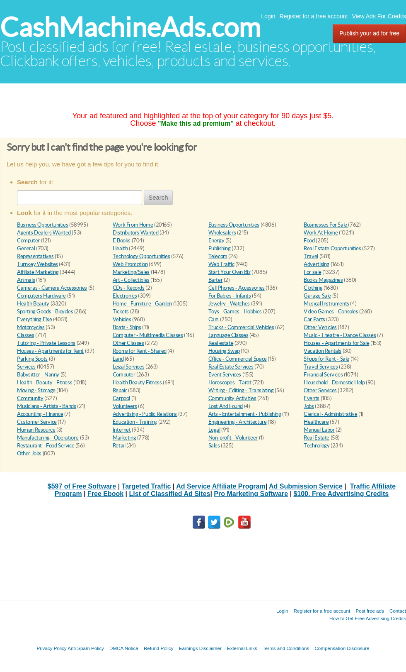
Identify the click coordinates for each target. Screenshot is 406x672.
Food (309, 240)
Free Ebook (105, 493)
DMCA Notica (123, 648)
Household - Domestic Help (334, 382)
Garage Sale (317, 296)
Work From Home (133, 225)
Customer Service (37, 422)
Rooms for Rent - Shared (140, 351)
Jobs (309, 406)
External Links (242, 648)
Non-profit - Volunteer (233, 438)
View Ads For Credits (379, 16)
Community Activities (232, 398)
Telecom (217, 256)
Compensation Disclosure (341, 648)
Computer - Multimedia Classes (148, 335)
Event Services (225, 374)
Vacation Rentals (322, 351)
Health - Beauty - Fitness (44, 382)
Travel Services (321, 367)
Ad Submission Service (306, 486)
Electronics (125, 296)
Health (120, 248)
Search (158, 197)
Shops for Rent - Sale (326, 359)
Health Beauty (33, 304)
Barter (215, 280)
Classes (25, 335)
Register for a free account (314, 16)
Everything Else (34, 319)
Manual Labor (319, 430)
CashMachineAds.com (130, 27)
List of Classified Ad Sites (169, 493)
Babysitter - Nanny (38, 374)
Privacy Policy (51, 648)
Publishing (219, 248)
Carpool (121, 398)
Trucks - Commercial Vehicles (241, 327)
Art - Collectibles (131, 280)
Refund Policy (159, 648)
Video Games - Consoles (331, 311)
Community (30, 398)
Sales (214, 445)
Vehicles (122, 319)
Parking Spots (32, 359)
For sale (312, 272)
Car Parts (314, 319)
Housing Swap (224, 351)
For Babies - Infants (229, 296)
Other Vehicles (320, 327)
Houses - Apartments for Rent (50, 351)
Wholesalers (222, 233)
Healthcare (316, 422)
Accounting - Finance (40, 414)
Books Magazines (323, 280)
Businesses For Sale (326, 225)
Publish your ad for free (369, 33)
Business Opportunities (42, 225)
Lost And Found (225, 406)
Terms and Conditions (286, 648)
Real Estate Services (231, 367)
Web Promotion (130, 264)
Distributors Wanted (136, 233)
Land (118, 359)
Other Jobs (29, 453)
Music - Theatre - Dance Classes (340, 335)
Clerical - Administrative (330, 414)
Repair (120, 390)
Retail (119, 445)
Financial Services (323, 374)
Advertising (316, 264)
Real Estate (316, 438)
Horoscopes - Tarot (229, 382)
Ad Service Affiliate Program (220, 486)
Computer (28, 240)
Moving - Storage (36, 390)
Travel (311, 256)
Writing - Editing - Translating (241, 390)
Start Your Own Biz (229, 272)
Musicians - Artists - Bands (46, 406)
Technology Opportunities (141, 256)
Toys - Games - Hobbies (235, 311)
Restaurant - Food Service (45, 445)
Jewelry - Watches (229, 304)
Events (311, 398)
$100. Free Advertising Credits (341, 493)
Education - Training (135, 422)
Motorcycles (31, 327)
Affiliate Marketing (38, 272)
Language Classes (228, 335)
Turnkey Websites (37, 264)
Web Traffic (221, 264)
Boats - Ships (127, 327)
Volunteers (125, 406)
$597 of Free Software (82, 486)
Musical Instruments (326, 304)
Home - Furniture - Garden (142, 304)
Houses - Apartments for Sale (336, 343)
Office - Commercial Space (237, 359)
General (26, 248)
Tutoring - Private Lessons (46, 343)
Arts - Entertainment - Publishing (244, 414)
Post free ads (369, 610)
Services (26, 367)
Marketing (124, 438)
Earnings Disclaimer (200, 648)
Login (268, 16)
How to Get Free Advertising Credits (367, 618)
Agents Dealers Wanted (44, 233)
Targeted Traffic (146, 486)
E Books (121, 240)
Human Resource (36, 430)
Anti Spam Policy (86, 648)
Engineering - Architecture (237, 422)
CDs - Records (129, 288)
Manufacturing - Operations (48, 438)
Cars (213, 319)
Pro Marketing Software (251, 493)
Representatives (35, 256)
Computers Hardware (41, 296)
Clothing (313, 288)
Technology (316, 445)
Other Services (320, 390)
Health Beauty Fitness (137, 382)
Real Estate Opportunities (332, 248)
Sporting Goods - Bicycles (45, 311)
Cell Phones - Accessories (236, 288)
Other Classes (128, 343)
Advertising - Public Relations (145, 414)
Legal (214, 430)
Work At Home (321, 233)
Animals (26, 280)
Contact (397, 610)
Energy (216, 240)
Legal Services (129, 367)
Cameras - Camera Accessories (52, 288)
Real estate (221, 343)
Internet (122, 430)
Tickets (121, 311)
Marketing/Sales (131, 272)
